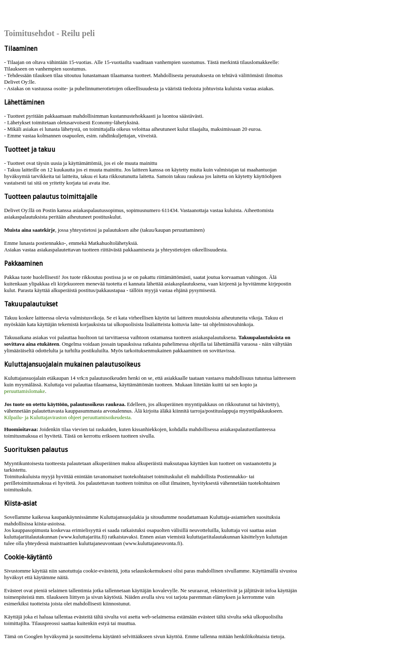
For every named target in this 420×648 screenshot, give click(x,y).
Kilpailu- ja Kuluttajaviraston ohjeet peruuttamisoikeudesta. (68, 417)
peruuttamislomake (24, 391)
